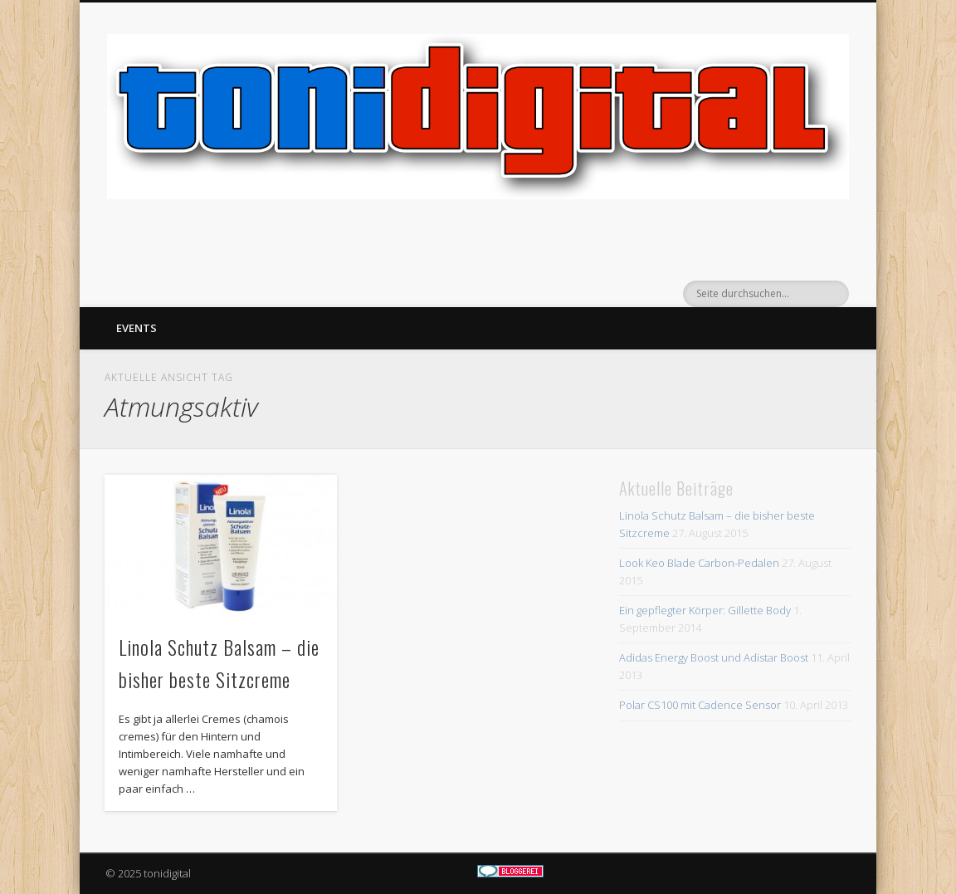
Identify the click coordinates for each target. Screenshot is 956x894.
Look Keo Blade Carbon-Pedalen (699, 562)
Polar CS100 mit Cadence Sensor (700, 704)
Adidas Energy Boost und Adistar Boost (713, 657)
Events (136, 327)
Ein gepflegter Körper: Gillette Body (705, 610)
